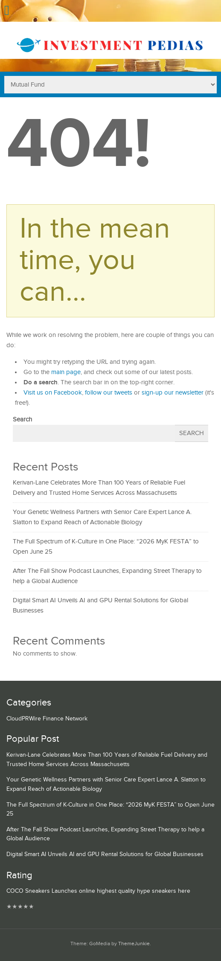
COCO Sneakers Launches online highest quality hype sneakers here (98, 891)
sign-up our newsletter (173, 392)
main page (66, 372)
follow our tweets (108, 392)
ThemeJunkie (134, 944)
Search (22, 419)
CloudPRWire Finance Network (46, 718)
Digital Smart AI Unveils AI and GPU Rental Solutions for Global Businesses (105, 854)
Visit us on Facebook (52, 392)
